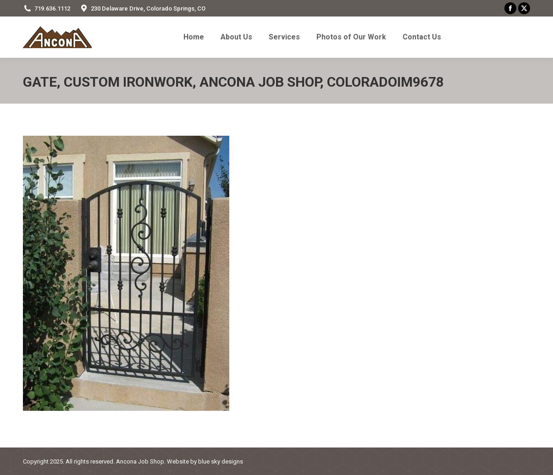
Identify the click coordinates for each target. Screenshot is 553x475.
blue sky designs (220, 461)
